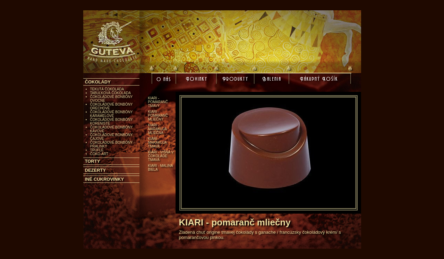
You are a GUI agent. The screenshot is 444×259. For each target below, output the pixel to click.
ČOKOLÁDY (98, 81)
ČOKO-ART (99, 154)
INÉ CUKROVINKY (104, 179)
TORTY (92, 161)
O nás (164, 81)
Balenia (272, 79)
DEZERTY (95, 170)
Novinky (197, 79)
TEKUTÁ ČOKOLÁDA (107, 89)
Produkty (236, 79)
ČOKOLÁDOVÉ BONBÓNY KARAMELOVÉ (111, 114)
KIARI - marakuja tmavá (157, 142)
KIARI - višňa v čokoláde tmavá (161, 156)
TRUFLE (97, 150)
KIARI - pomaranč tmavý (158, 102)
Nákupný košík (320, 81)
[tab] (111, 82)
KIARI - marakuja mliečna (157, 129)
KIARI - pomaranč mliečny (158, 115)
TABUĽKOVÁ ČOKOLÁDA (110, 93)
